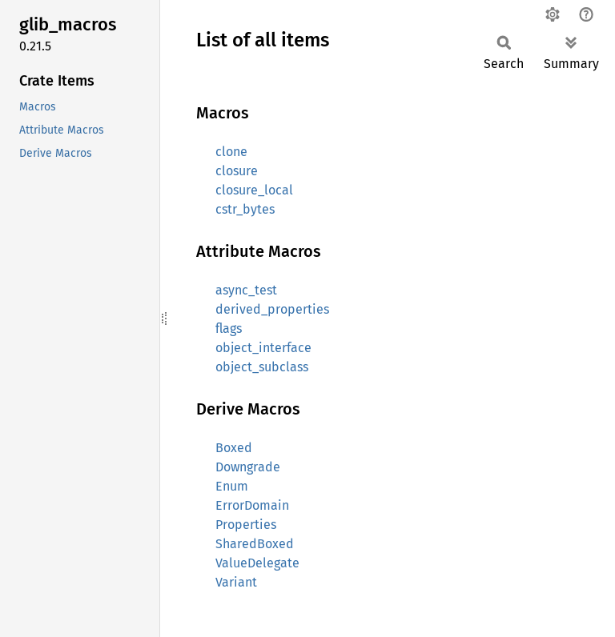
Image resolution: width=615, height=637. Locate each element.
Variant (236, 582)
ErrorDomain (252, 505)
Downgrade (247, 467)
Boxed (233, 447)
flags (228, 328)
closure (236, 170)
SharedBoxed (254, 543)
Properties (245, 524)
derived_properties (272, 309)
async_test (246, 290)
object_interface (263, 347)
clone (231, 151)
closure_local (254, 190)
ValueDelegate (257, 563)
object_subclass (261, 367)
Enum (231, 486)
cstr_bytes (245, 209)
